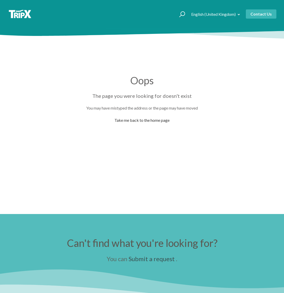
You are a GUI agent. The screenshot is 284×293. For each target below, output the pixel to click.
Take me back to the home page (142, 120)
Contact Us (261, 13)
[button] (180, 14)
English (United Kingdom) (213, 14)
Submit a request (152, 258)
